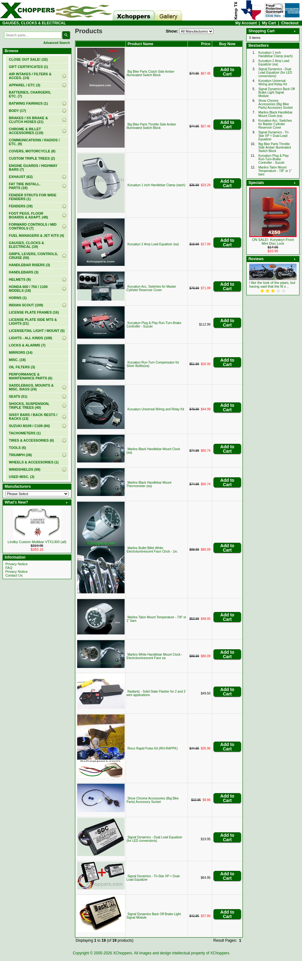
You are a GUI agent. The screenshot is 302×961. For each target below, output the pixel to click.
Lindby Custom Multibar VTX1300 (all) (37, 542)
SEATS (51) (18, 396)
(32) (28, 59)
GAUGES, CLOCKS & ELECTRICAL (34, 23)
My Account (246, 23)
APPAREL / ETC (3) (24, 85)
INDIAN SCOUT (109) (26, 305)
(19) (26, 244)
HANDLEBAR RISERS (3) (29, 265)
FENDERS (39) (21, 206)
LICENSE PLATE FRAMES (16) (34, 312)
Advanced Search (56, 43)
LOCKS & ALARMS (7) (27, 345)
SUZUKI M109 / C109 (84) (29, 426)
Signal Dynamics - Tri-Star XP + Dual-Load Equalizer (273, 136)
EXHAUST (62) (21, 177)
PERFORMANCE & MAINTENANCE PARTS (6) (30, 376)
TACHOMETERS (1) (25, 433)
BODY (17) (17, 111)
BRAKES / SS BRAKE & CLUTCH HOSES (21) (28, 120)
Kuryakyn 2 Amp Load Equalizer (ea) (153, 244)
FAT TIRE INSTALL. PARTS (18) (24, 186)
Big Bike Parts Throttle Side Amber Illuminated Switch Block (151, 126)
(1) (28, 67)
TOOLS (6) (17, 448)
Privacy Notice (16, 564)
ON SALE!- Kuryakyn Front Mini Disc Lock (273, 241)
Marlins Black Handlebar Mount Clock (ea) (275, 114)
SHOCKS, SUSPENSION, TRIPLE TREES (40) (29, 405)
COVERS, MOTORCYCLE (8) (32, 151)
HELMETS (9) (20, 279)
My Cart (269, 23)
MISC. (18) (17, 360)
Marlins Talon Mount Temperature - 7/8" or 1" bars (275, 171)
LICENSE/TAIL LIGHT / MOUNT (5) (37, 331)
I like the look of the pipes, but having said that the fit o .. (272, 284)
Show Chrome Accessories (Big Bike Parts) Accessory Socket (152, 800)
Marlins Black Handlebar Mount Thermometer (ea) (148, 484)
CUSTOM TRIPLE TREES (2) (32, 158)
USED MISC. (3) (21, 477)
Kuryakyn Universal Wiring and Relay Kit (155, 409)
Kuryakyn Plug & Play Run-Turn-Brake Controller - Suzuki (273, 159)
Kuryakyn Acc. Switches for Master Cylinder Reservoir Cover (151, 288)
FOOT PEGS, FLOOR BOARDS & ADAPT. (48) (28, 215)
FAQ (8, 568)
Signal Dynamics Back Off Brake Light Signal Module (276, 92)
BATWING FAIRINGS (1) (28, 103)
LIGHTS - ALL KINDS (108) (30, 338)
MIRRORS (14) (21, 352)
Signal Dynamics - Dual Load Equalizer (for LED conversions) (154, 839)
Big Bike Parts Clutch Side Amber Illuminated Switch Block (150, 73)
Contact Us (13, 575)
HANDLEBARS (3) (24, 272)
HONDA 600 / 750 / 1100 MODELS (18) (28, 288)
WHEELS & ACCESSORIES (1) (34, 462)
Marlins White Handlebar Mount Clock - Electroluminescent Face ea (154, 656)
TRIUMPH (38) (20, 455)
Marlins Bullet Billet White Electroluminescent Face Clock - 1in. (152, 549)
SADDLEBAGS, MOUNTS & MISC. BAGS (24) (31, 387)
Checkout (290, 23)
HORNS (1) (18, 298)
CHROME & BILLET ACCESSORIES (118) (26, 131)
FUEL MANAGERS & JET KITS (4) (36, 235)
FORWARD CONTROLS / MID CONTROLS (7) (33, 226)
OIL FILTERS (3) (22, 367)
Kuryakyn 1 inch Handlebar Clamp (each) (156, 185)
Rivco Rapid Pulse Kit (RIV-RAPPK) (152, 748)
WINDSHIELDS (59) (24, 469)
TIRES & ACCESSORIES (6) (31, 440)
